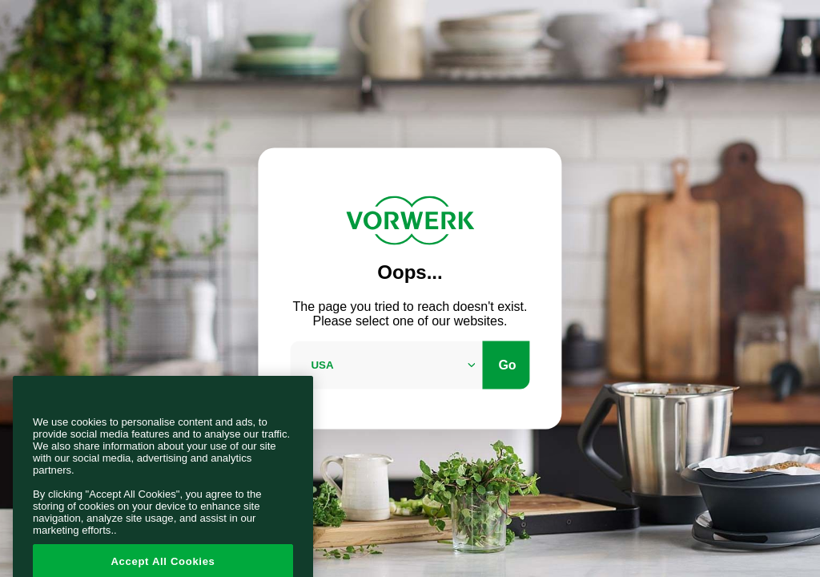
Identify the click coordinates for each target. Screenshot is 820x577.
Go (507, 364)
